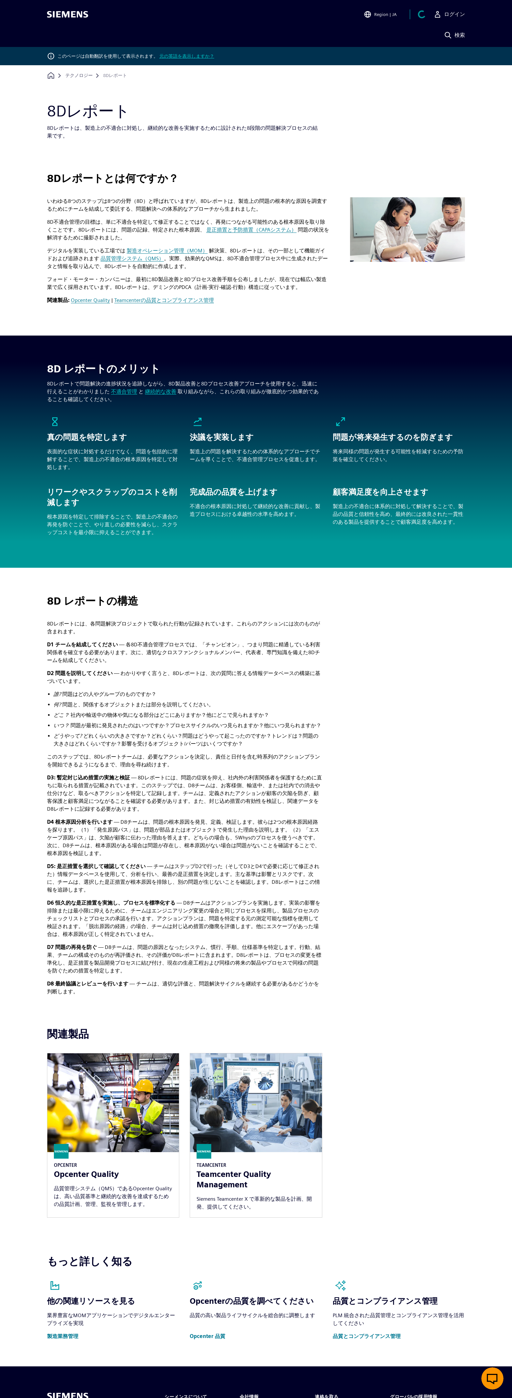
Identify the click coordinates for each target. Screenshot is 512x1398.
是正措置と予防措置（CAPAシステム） (251, 230)
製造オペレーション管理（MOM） (167, 251)
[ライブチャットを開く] (492, 1378)
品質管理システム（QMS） (132, 258)
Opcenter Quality (90, 300)
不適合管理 (124, 391)
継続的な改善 (160, 391)
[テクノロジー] (79, 75)
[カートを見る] (425, 14)
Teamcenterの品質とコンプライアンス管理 (164, 300)
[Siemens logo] (67, 14)
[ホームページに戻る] (51, 75)
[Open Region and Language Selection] (388, 14)
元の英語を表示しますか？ (186, 56)
